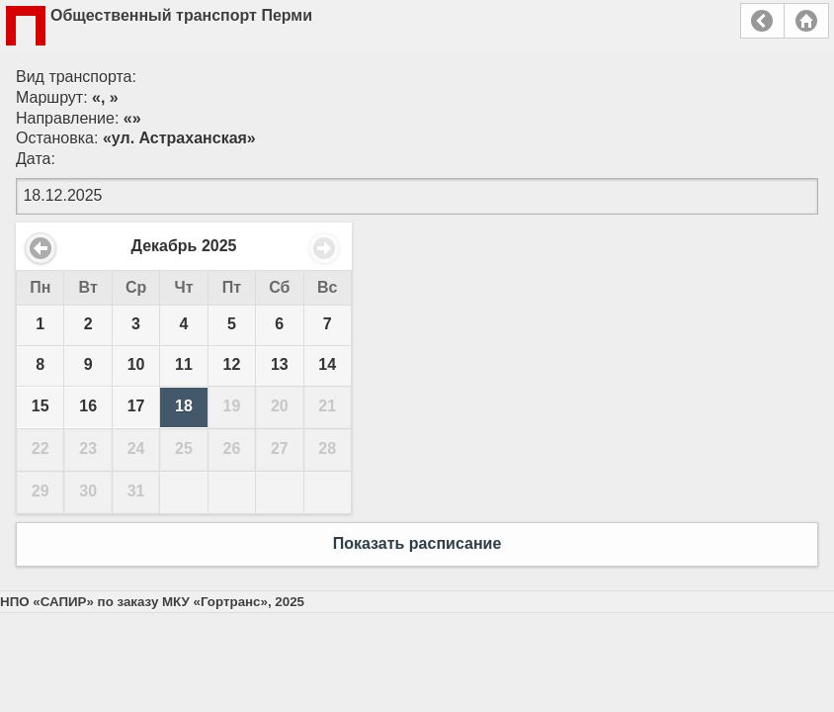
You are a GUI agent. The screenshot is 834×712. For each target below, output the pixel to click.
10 (136, 364)
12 (232, 364)
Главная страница (806, 21)
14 (327, 364)
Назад (762, 21)
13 (280, 364)
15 (40, 406)
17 (136, 406)
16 (88, 406)
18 (184, 406)
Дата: (35, 158)
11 (184, 364)
